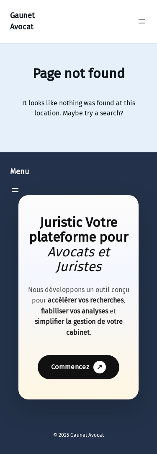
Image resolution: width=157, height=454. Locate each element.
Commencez (78, 367)
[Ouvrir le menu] (142, 21)
